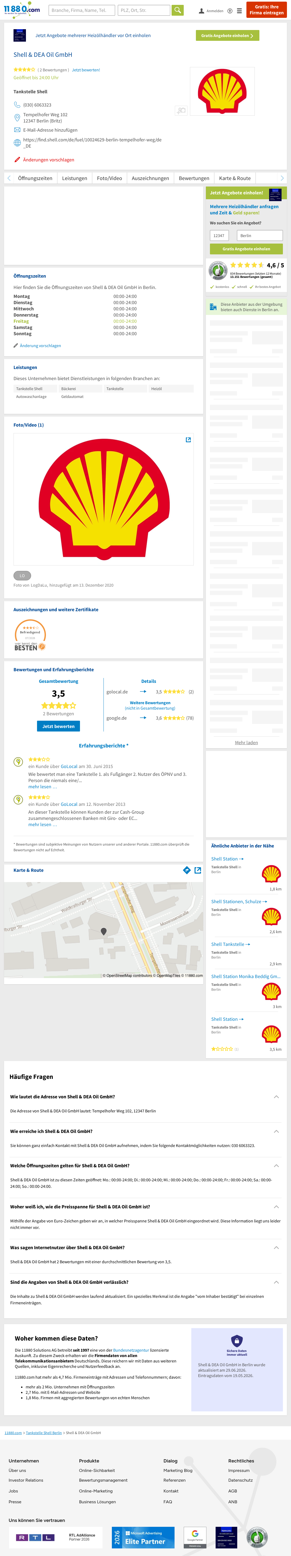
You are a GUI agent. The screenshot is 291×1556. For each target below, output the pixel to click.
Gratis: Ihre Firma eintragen (267, 10)
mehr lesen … (42, 786)
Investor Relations (26, 1480)
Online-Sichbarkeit (97, 1470)
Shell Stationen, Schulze (236, 901)
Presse (15, 1501)
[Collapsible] (276, 1096)
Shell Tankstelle (227, 944)
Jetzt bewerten (58, 726)
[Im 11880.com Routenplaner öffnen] (187, 869)
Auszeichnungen (150, 178)
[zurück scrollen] (9, 178)
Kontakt (171, 1491)
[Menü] (241, 10)
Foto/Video (109, 178)
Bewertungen (194, 178)
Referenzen (174, 1480)
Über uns (17, 1470)
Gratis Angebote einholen (227, 35)
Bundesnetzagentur (131, 1350)
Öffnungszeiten (35, 178)
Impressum (239, 1470)
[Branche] (82, 10)
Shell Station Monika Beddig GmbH (246, 976)
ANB (232, 1501)
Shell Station (224, 859)
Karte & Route (235, 178)
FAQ (167, 1501)
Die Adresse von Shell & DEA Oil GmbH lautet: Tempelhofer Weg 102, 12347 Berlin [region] (83, 1110)
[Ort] (144, 10)
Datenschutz (240, 1480)
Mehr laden (246, 742)
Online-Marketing (96, 1491)
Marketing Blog (177, 1470)
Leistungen (74, 178)
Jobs (13, 1491)
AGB (232, 1491)
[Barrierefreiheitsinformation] (232, 10)
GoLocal (69, 766)
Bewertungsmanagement (103, 1480)
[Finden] (178, 10)
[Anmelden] (213, 10)
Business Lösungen (97, 1501)
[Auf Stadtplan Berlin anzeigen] (198, 870)
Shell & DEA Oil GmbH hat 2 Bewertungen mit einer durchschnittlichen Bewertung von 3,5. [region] (91, 1261)
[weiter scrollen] (282, 178)
